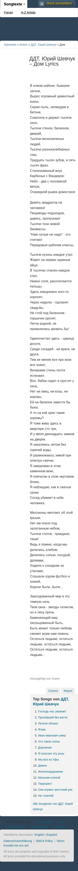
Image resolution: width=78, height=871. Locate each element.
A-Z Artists (28, 12)
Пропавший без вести (52, 717)
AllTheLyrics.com (18, 822)
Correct (53, 690)
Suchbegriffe (39, 827)
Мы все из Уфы (48, 759)
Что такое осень (49, 741)
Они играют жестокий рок (55, 789)
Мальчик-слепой (49, 777)
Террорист (45, 783)
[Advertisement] (39, 28)
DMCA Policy (44, 841)
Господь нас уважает (52, 711)
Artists (23, 44)
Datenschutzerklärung (18, 841)
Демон (42, 765)
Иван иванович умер (52, 735)
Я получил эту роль (51, 753)
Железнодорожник (50, 771)
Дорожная (45, 747)
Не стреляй (45, 795)
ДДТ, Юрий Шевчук (43, 44)
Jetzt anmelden (59, 3)
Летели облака (48, 723)
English (39, 834)
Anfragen (59, 827)
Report (68, 690)
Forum (8, 12)
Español (52, 834)
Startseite (10, 44)
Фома (42, 729)
